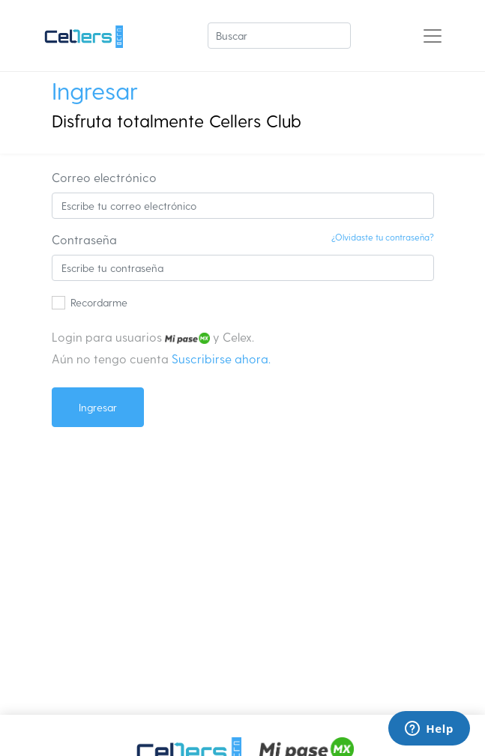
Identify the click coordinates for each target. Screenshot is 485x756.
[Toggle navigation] (433, 36)
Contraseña (84, 239)
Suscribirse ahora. (221, 358)
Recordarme (98, 301)
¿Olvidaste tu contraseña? (382, 237)
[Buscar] (279, 35)
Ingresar (98, 407)
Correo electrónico (104, 177)
